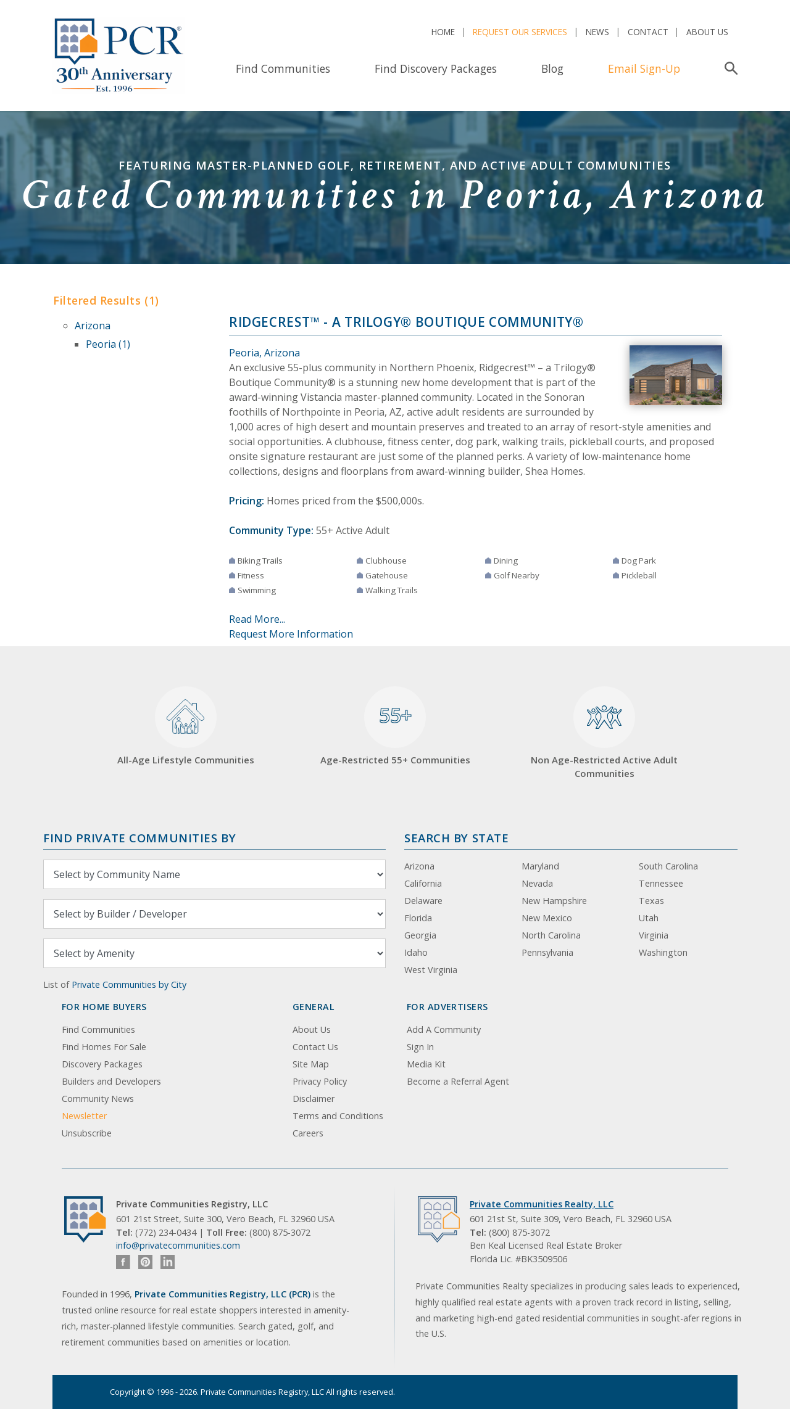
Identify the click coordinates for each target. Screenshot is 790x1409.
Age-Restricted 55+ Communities (395, 726)
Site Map (311, 1064)
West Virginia (430, 970)
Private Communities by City (129, 984)
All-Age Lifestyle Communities (185, 726)
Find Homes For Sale (104, 1047)
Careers (308, 1133)
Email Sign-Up (644, 68)
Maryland (540, 866)
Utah (649, 918)
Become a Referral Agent (458, 1081)
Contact (648, 32)
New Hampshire (554, 900)
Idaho (416, 952)
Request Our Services (520, 32)
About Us (707, 32)
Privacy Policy (320, 1081)
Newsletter (84, 1116)
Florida (418, 918)
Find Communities (283, 68)
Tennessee (661, 883)
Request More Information (291, 634)
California (423, 883)
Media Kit (426, 1064)
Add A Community (444, 1029)
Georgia (420, 935)
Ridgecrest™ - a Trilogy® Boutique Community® (406, 322)
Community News (98, 1098)
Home (443, 32)
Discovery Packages (102, 1064)
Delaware (423, 900)
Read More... (257, 619)
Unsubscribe (87, 1133)
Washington (663, 952)
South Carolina (668, 866)
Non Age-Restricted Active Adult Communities (604, 732)
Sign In (420, 1047)
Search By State (456, 837)
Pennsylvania (547, 952)
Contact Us (315, 1047)
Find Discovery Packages (436, 68)
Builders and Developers (111, 1081)
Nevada (537, 883)
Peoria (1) (108, 344)
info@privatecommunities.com (178, 1245)
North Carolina (551, 935)
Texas (651, 900)
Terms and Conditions (338, 1116)
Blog (552, 68)
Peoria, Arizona (264, 352)
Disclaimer (314, 1098)
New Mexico (547, 918)
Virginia (653, 935)
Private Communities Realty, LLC (541, 1204)
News (597, 32)
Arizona (92, 325)
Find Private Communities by (139, 837)
